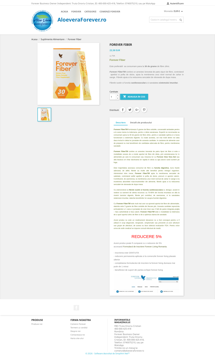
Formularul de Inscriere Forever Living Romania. (145, 246)
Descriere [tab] (121, 122)
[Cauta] (166, 20)
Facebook (76, 307)
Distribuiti (122, 109)
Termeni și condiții (78, 327)
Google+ (137, 109)
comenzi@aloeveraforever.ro (129, 350)
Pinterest (144, 109)
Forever (76, 11)
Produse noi (36, 324)
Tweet (130, 109)
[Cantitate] (113, 97)
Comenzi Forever (110, 11)
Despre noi (75, 331)
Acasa (64, 11)
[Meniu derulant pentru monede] (179, 11)
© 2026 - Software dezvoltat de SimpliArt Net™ (107, 353)
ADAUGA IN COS (134, 97)
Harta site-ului (77, 338)
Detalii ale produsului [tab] (141, 122)
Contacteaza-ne (77, 334)
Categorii (90, 11)
